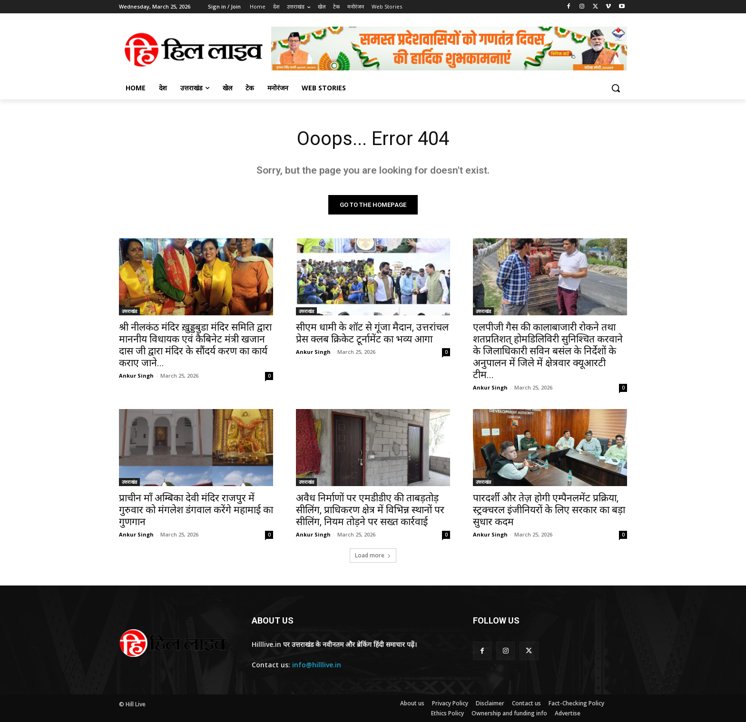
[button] (615, 88)
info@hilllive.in (316, 665)
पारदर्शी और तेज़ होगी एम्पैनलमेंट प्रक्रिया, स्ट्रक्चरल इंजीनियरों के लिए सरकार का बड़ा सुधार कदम (549, 509)
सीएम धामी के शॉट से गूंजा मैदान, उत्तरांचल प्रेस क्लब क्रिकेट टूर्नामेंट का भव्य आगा (372, 333)
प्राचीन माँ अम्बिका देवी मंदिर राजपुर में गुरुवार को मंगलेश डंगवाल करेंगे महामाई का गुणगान (196, 509)
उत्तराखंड (129, 311)
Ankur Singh (136, 375)
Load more (373, 555)
